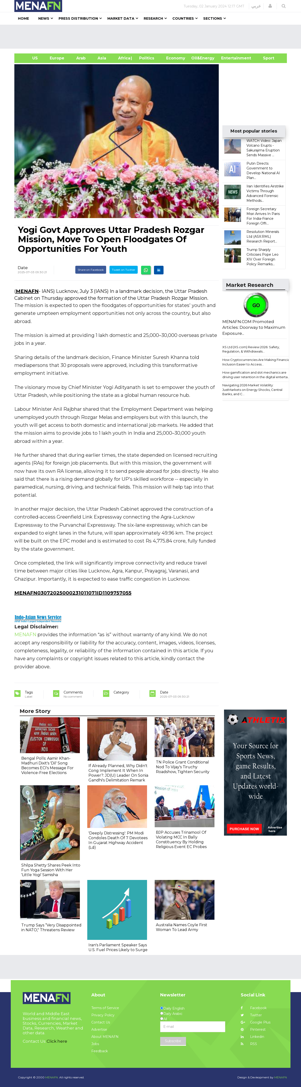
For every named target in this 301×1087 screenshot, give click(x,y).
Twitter (251, 1015)
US (29, 58)
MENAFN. (52, 1077)
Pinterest (253, 1029)
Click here (57, 1041)
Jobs (95, 1044)
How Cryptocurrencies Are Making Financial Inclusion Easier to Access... (256, 362)
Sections (212, 18)
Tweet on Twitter (123, 270)
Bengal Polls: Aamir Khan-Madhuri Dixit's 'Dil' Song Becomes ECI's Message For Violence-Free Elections (47, 765)
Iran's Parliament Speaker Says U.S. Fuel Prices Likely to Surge (118, 947)
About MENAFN (105, 1037)
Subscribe (173, 1041)
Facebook (254, 1008)
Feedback (99, 1051)
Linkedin (252, 1037)
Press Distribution (78, 18)
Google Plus (255, 1022)
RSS (249, 1044)
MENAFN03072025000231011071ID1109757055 (72, 593)
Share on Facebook (91, 270)
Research (153, 18)
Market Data (120, 18)
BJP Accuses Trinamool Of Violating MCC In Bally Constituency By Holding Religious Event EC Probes (181, 839)
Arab (81, 58)
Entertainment (229, 58)
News (43, 18)
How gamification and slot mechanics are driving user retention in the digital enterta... (256, 374)
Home (23, 18)
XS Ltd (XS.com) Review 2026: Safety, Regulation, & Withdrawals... (251, 349)
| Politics (145, 58)
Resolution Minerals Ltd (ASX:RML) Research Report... (262, 236)
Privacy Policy (103, 1015)
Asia (102, 58)
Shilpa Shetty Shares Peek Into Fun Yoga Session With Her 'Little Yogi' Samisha (50, 870)
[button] (270, 6)
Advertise (99, 1029)
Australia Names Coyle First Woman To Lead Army (181, 927)
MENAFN (27, 291)
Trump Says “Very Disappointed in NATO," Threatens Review (51, 927)
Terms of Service (105, 1008)
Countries (183, 18)
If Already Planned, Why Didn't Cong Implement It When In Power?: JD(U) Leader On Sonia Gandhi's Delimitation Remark (118, 772)
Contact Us (100, 1022)
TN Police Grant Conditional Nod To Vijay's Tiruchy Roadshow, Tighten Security (182, 767)
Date (23, 267)
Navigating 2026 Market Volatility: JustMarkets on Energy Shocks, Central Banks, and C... (252, 389)
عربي (256, 6)
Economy (175, 58)
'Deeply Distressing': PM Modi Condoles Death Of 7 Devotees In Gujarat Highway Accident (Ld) (118, 840)
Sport (265, 58)
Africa (123, 58)
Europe (57, 58)
